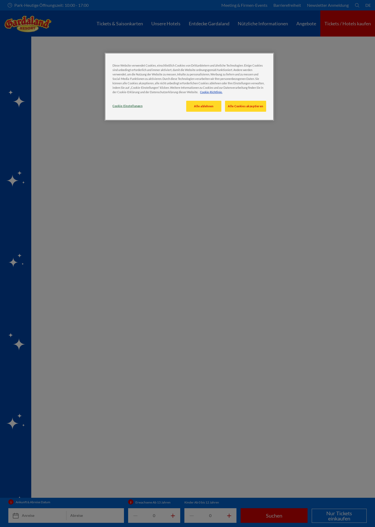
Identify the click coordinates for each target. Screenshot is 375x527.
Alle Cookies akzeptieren (245, 106)
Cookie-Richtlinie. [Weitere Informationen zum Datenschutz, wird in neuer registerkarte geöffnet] (211, 92)
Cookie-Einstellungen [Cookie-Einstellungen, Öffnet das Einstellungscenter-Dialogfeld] (127, 106)
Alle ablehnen (203, 106)
